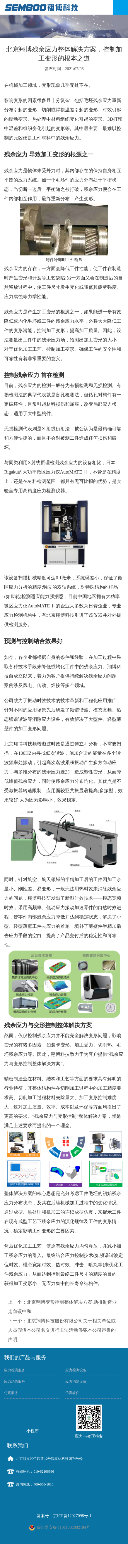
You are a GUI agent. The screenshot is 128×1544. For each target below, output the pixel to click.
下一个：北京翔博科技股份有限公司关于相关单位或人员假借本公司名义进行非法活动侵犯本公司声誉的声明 (62, 1330)
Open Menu (120, 7)
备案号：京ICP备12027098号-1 (64, 1516)
